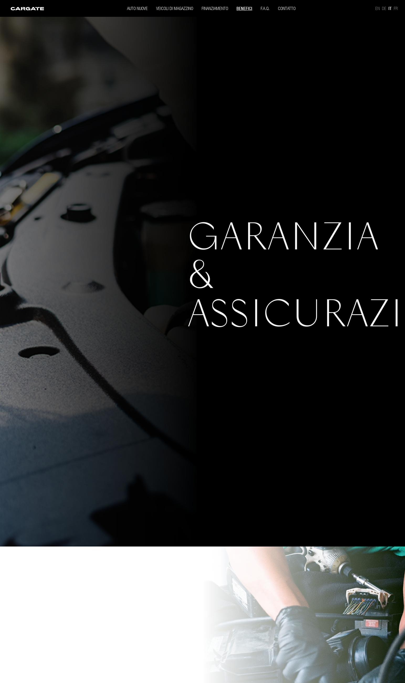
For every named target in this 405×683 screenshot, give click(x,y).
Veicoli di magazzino (174, 8)
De (384, 8)
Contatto (287, 8)
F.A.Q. (265, 8)
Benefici (244, 8)
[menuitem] (27, 8)
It (390, 8)
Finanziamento (215, 8)
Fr (396, 8)
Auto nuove (137, 8)
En (377, 8)
